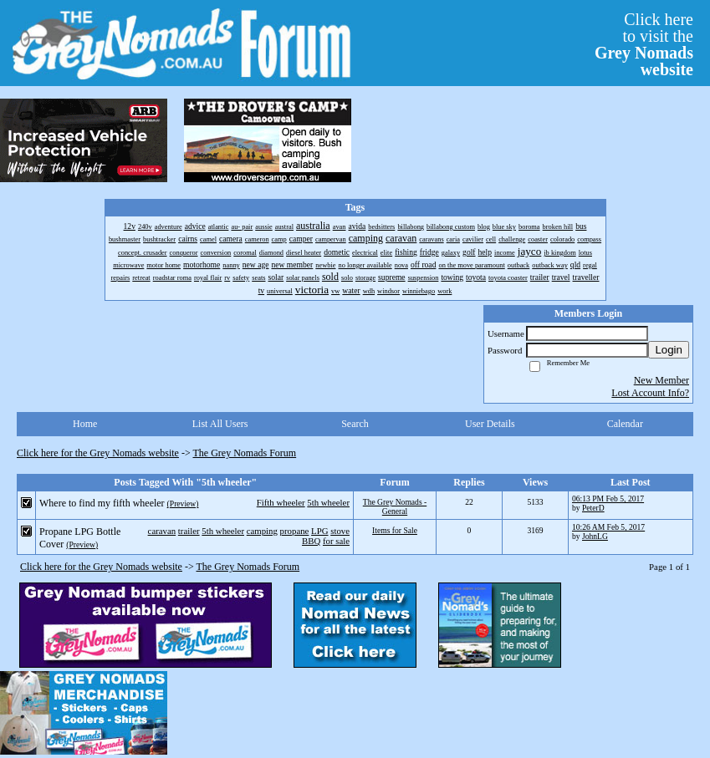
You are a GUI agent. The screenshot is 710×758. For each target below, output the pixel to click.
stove (340, 531)
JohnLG (595, 536)
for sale (336, 541)
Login (668, 349)
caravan (162, 531)
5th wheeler (328, 502)
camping (262, 531)
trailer (189, 531)
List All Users (220, 424)
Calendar (625, 424)
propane (294, 531)
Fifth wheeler (281, 502)
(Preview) (183, 503)
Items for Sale (394, 530)
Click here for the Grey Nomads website (98, 453)
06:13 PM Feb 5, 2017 (608, 498)
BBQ (311, 541)
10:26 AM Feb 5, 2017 (608, 527)
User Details (490, 424)
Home (85, 424)
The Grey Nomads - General (395, 506)
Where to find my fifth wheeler (102, 503)
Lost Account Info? (650, 393)
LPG (319, 531)
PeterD (593, 507)
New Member (661, 380)
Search (355, 424)
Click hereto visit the (644, 44)
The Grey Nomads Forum (245, 453)
